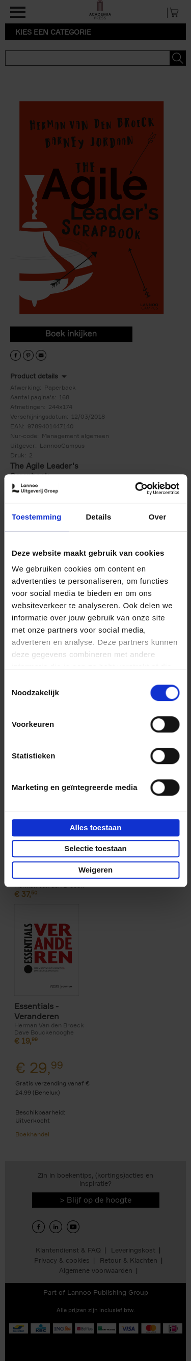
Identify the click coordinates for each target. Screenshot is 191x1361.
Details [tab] (98, 516)
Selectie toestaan (95, 848)
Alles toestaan (96, 827)
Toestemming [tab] (37, 516)
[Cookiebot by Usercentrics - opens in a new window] (136, 488)
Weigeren (95, 869)
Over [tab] (158, 516)
